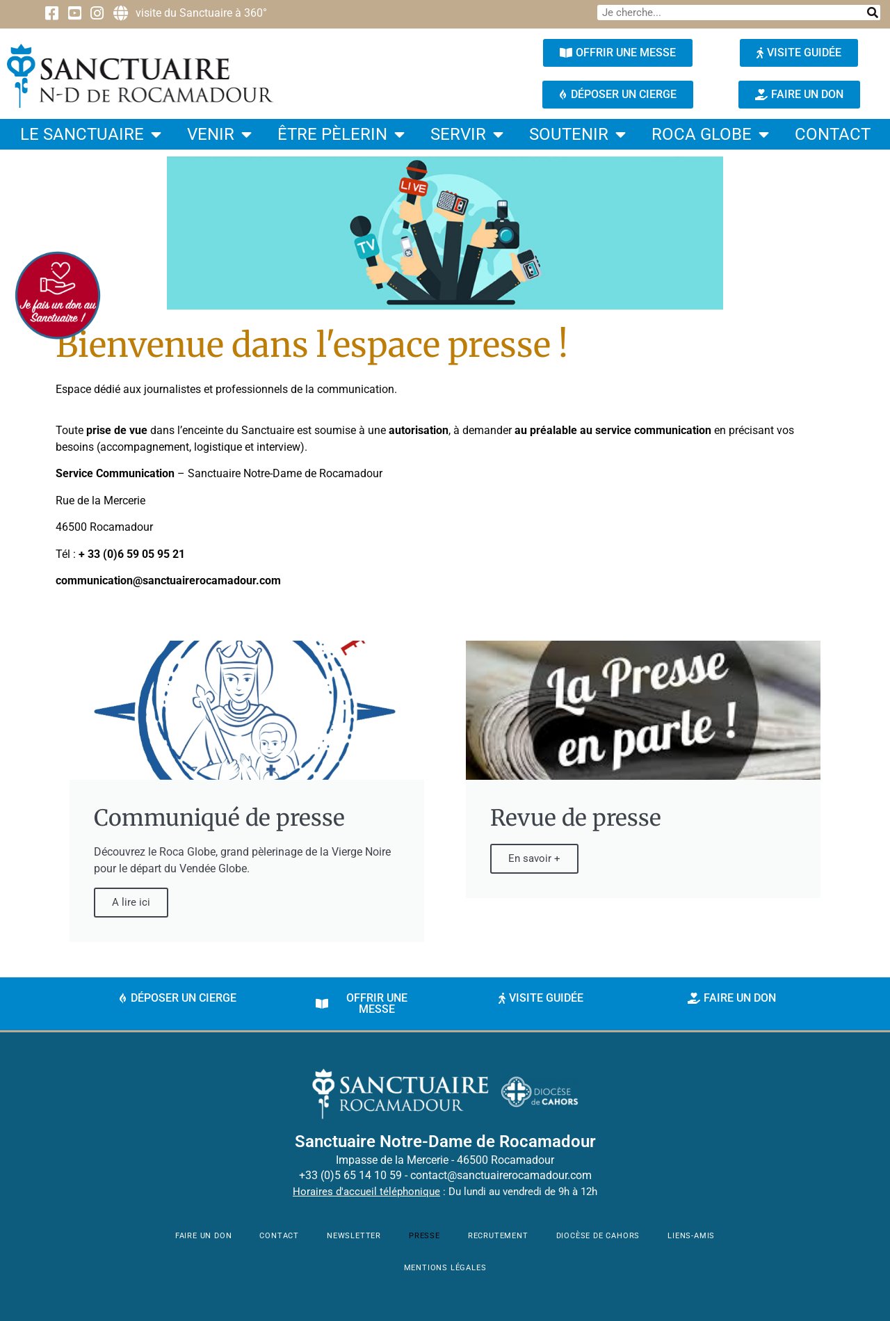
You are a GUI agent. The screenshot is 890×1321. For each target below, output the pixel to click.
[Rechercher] (872, 12)
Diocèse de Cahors (598, 1235)
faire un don (203, 1235)
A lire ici (131, 902)
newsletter (354, 1235)
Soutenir (577, 134)
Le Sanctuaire (90, 134)
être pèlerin (341, 134)
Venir (219, 134)
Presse (424, 1235)
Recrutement (498, 1235)
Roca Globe (710, 134)
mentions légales (445, 1267)
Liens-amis (691, 1235)
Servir (466, 134)
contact (833, 134)
